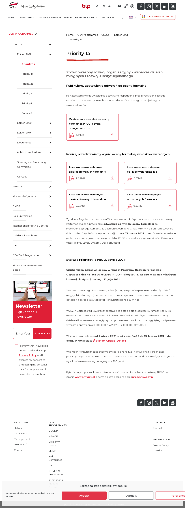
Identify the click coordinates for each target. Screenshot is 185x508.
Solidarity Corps (54, 443)
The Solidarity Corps (24, 196)
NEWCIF (17, 186)
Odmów (131, 495)
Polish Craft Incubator (25, 235)
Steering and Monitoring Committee (31, 164)
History (18, 428)
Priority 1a (28, 63)
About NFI (27, 17)
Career (18, 450)
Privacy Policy (28, 355)
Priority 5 (27, 113)
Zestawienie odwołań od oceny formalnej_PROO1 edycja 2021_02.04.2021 (89, 124)
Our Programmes (49, 17)
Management (22, 439)
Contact (107, 17)
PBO (68, 17)
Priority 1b (27, 73)
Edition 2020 (24, 122)
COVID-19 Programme (26, 255)
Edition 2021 (24, 54)
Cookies (157, 450)
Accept (84, 495)
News (11, 17)
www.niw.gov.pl (85, 376)
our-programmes (22, 33)
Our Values (20, 433)
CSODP (17, 44)
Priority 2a (27, 83)
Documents (24, 142)
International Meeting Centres (30, 225)
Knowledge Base (86, 17)
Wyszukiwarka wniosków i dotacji (28, 267)
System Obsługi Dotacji (109, 340)
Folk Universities (22, 215)
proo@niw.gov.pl (143, 376)
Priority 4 (27, 103)
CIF (15, 245)
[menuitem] (132, 17)
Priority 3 (27, 93)
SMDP (16, 206)
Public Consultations (29, 152)
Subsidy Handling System (157, 16)
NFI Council (20, 444)
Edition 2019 (24, 132)
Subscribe (42, 333)
